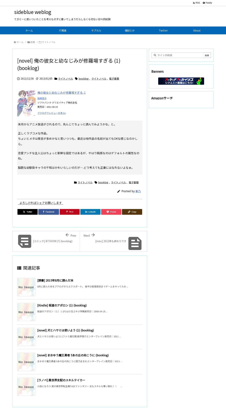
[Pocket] (111, 212)
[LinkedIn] (90, 212)
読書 (32, 42)
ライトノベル (49, 42)
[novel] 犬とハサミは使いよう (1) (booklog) (65, 330)
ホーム (20, 42)
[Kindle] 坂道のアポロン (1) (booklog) (62, 305)
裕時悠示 (42, 98)
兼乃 (138, 191)
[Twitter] (27, 212)
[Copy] (132, 212)
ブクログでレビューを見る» (51, 113)
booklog (84, 78)
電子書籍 (114, 78)
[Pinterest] (70, 212)
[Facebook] (48, 212)
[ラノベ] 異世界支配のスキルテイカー (61, 380)
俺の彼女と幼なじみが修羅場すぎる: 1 (61, 92)
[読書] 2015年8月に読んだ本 (55, 280)
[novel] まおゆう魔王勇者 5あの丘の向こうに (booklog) (73, 355)
